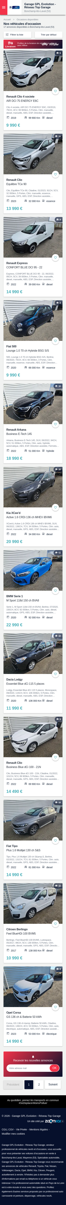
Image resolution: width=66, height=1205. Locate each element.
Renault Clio (30, 182)
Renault (32, 1166)
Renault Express (30, 266)
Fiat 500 (30, 349)
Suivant (52, 1084)
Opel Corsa (30, 1015)
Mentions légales (38, 1129)
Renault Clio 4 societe (30, 99)
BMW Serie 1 (30, 599)
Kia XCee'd (30, 515)
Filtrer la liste (14, 34)
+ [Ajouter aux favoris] (55, 91)
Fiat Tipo (30, 848)
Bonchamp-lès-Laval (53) (37, 11)
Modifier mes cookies (13, 1133)
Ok (54, 1068)
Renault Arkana (30, 432)
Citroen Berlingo (30, 932)
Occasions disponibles (27, 19)
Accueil (7, 19)
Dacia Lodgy (30, 682)
